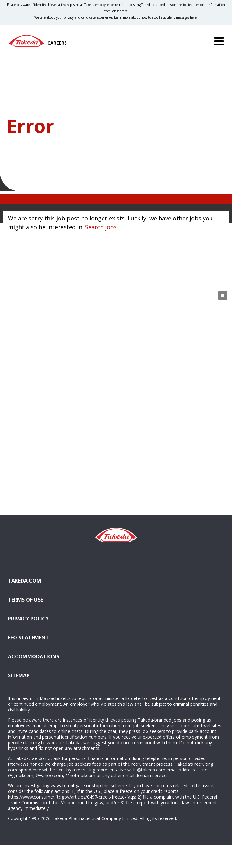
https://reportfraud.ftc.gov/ (76, 803)
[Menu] (219, 41)
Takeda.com (24, 580)
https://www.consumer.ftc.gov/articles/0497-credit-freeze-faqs (71, 797)
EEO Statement (28, 637)
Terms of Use (25, 599)
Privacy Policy (28, 618)
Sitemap (19, 675)
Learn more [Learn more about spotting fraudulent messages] (122, 17)
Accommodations (65, 656)
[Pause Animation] (223, 295)
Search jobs (101, 227)
